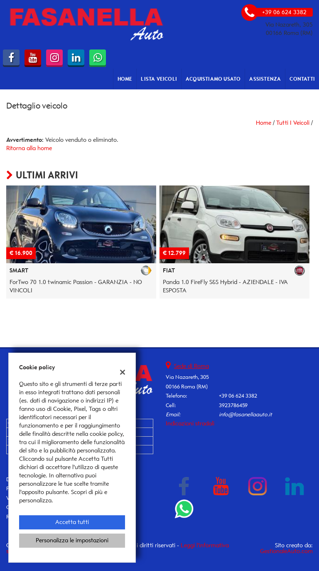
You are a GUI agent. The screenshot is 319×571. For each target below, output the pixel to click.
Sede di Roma (191, 366)
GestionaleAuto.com (286, 551)
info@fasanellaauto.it (245, 414)
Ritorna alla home (29, 148)
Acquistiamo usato (213, 78)
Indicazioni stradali (190, 423)
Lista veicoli (159, 78)
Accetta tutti (72, 522)
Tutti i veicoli (292, 122)
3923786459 (233, 405)
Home (125, 78)
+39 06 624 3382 (238, 395)
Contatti (302, 78)
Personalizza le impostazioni (72, 540)
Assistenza (265, 78)
